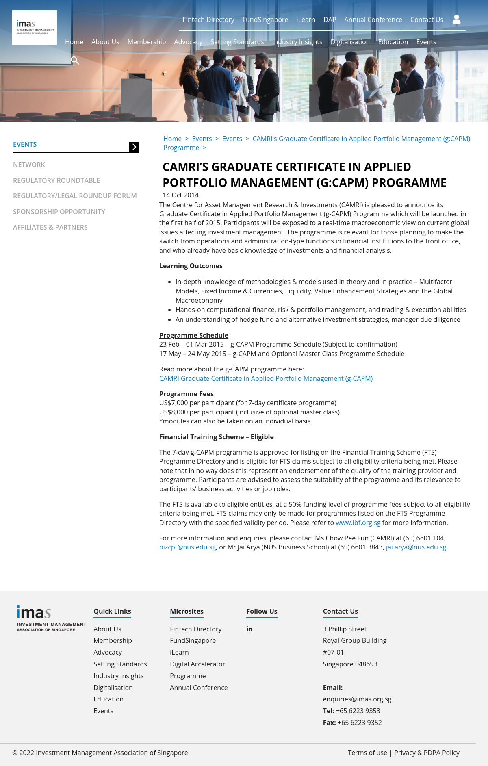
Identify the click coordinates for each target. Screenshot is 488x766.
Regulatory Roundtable (56, 180)
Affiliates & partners (50, 227)
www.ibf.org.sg (358, 522)
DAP (329, 19)
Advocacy (188, 41)
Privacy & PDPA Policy (427, 752)
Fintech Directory (208, 19)
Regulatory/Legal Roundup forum (75, 195)
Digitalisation (350, 41)
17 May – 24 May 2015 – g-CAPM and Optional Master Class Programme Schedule (281, 353)
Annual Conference (374, 19)
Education (393, 41)
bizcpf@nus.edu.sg (187, 546)
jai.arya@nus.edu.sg (416, 546)
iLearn (306, 19)
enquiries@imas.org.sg (357, 698)
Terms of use (368, 752)
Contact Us (426, 19)
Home (74, 41)
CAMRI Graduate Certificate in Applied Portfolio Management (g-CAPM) (266, 378)
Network (29, 164)
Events (426, 41)
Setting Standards (237, 41)
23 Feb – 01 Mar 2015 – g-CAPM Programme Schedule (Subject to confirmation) (278, 344)
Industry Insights (297, 41)
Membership (147, 41)
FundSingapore (265, 19)
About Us (105, 41)
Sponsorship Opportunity (59, 211)
